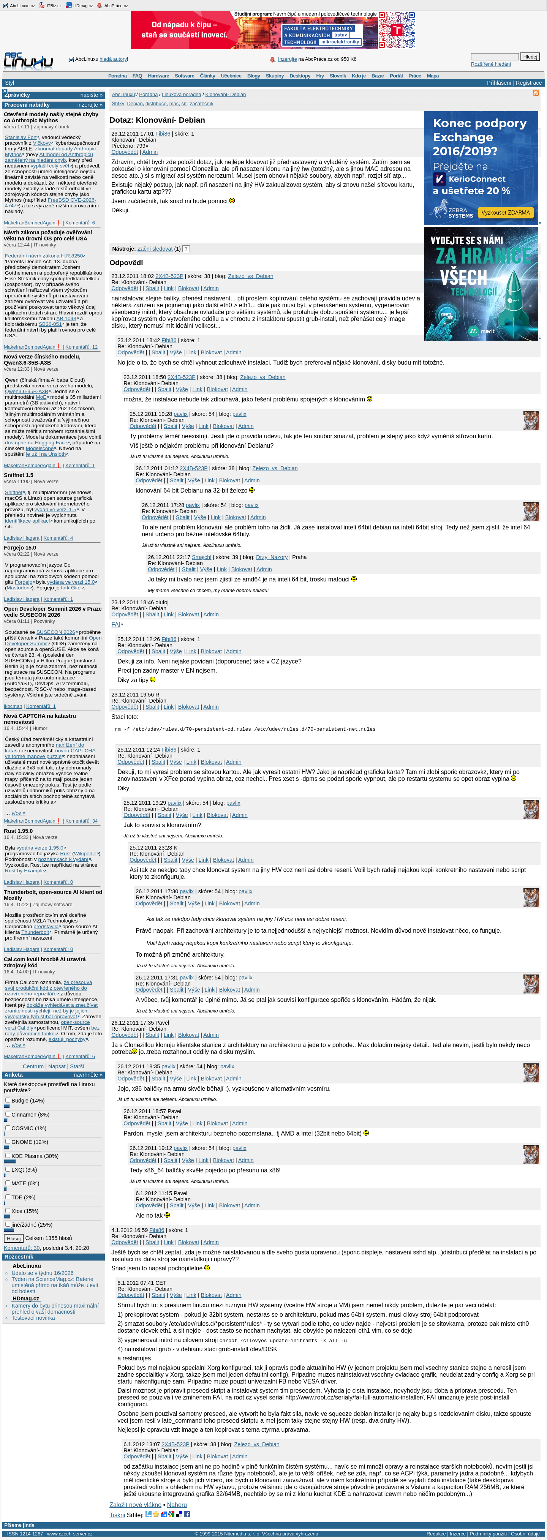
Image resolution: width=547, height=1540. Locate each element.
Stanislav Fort (21, 137)
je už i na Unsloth (46, 454)
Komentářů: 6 (80, 223)
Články (207, 76)
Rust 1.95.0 (18, 831)
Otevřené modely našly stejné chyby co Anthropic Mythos (51, 117)
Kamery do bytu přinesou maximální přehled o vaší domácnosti (55, 1309)
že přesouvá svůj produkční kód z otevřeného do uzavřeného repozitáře (48, 988)
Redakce (436, 1535)
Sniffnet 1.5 (18, 475)
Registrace (529, 83)
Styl (9, 83)
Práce (414, 76)
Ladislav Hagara (22, 538)
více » (18, 813)
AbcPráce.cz (112, 5)
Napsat (57, 1066)
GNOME (18, 1142)
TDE (13, 1197)
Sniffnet (13, 492)
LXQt (14, 1170)
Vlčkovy (42, 143)
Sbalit (152, 288)
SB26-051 (50, 324)
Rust (65, 853)
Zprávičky (17, 95)
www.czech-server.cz (69, 1535)
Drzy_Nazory (272, 557)
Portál (396, 76)
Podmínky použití (488, 1535)
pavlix (181, 414)
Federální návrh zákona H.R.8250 (44, 256)
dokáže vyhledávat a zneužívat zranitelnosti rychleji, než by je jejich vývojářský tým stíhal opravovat (51, 1010)
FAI (115, 624)
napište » (92, 95)
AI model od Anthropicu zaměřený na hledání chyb (49, 157)
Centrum (33, 1066)
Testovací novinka (33, 1318)
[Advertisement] (198, 227)
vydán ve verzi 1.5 (55, 509)
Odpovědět (124, 152)
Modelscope (40, 448)
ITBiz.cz (50, 5)
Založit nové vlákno (135, 1506)
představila (45, 926)
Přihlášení (499, 83)
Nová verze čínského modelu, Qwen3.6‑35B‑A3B (42, 360)
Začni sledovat (155, 249)
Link (169, 288)
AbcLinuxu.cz (18, 5)
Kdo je (359, 76)
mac (174, 103)
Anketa (14, 1075)
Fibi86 (162, 134)
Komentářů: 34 (81, 821)
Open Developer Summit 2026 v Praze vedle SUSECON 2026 (53, 612)
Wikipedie (85, 853)
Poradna (117, 76)
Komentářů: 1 (80, 465)
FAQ (137, 76)
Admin (150, 152)
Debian (134, 103)
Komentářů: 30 (22, 1248)
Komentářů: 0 (58, 882)
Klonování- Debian (225, 94)
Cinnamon (20, 1115)
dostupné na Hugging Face (36, 442)
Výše (176, 352)
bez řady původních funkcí (52, 1030)
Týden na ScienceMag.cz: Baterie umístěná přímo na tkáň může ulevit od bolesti (54, 1285)
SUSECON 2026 (55, 632)
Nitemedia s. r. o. (242, 1535)
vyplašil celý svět (50, 166)
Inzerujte (287, 59)
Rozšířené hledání (491, 64)
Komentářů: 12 (81, 347)
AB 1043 (66, 318)
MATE (15, 1183)
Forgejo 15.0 (20, 548)
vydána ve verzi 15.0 (71, 582)
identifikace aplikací (27, 521)
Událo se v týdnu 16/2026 (42, 1273)
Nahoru (177, 1506)
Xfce (13, 1211)
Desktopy (299, 76)
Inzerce (458, 1535)
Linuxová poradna (181, 94)
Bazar (378, 76)
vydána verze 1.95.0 (39, 848)
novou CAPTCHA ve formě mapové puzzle (50, 753)
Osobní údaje (525, 1535)
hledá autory (113, 59)
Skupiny (275, 76)
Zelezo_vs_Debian (250, 276)
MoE (41, 397)
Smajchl (201, 557)
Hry (320, 76)
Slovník (338, 76)
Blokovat (188, 288)
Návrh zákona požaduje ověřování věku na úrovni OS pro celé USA (48, 235)
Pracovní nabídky (27, 105)
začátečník (201, 103)
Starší (77, 1066)
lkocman (13, 706)
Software (184, 76)
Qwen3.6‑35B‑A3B (26, 391)
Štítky (118, 103)
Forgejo (23, 582)
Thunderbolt (35, 932)
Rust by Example (24, 870)
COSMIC (19, 1128)
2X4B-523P (169, 276)
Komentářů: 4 (58, 538)
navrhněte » (88, 1075)
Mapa (433, 76)
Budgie (16, 1101)
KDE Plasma (24, 1156)
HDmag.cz (79, 5)
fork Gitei (71, 588)
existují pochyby (67, 1039)
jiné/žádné (20, 1225)
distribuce (156, 103)
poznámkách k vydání (63, 859)
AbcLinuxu (27, 1266)
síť (184, 103)
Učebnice (231, 76)
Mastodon (18, 588)
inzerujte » (90, 105)
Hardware (158, 76)
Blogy (253, 76)
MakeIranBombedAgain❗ (32, 223)
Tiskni (117, 1516)
